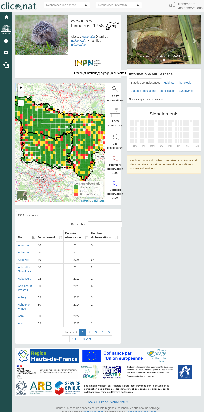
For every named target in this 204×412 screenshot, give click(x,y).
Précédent (70, 332)
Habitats (169, 82)
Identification (167, 90)
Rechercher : (95, 224)
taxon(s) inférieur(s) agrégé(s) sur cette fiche (102, 73)
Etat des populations (143, 90)
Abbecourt (24, 252)
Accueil (92, 402)
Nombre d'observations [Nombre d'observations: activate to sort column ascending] (101, 235)
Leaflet (84, 201)
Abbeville (23, 259)
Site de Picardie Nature (113, 402)
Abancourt (24, 245)
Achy (21, 316)
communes (28, 215)
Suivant (86, 339)
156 (74, 339)
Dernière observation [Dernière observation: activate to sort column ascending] (73, 235)
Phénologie (185, 82)
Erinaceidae (78, 44)
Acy (20, 323)
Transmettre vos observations (190, 6)
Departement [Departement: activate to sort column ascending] (49, 237)
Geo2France (98, 201)
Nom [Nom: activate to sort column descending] (21, 237)
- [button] (20, 94)
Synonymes (186, 90)
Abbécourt (24, 278)
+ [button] (20, 88)
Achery (22, 297)
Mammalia (88, 36)
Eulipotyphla (78, 40)
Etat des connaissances (145, 82)
